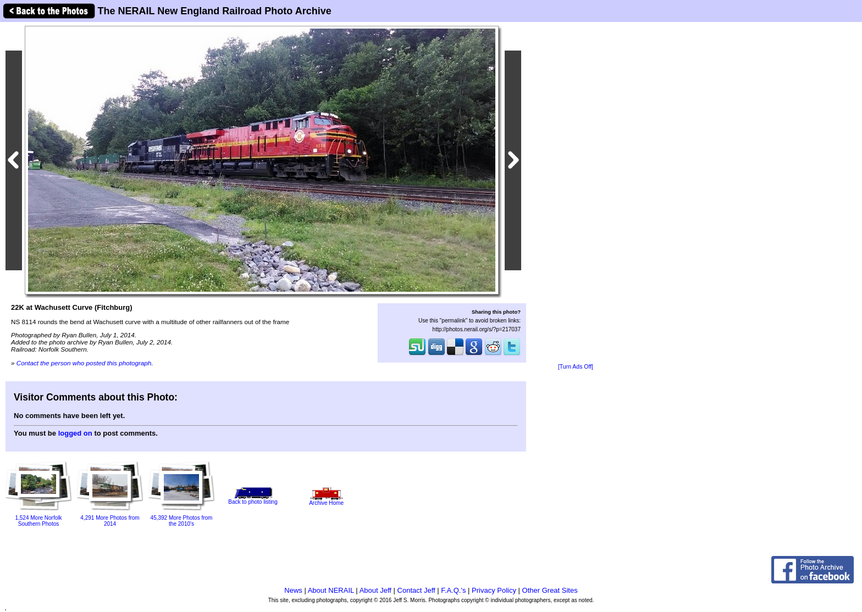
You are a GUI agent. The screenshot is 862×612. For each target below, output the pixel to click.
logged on (75, 433)
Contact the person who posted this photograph (84, 362)
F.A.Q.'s (453, 590)
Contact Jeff (416, 590)
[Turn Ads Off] (575, 367)
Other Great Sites (550, 590)
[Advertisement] (576, 193)
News (293, 590)
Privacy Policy (494, 590)
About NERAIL (331, 590)
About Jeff (375, 590)
